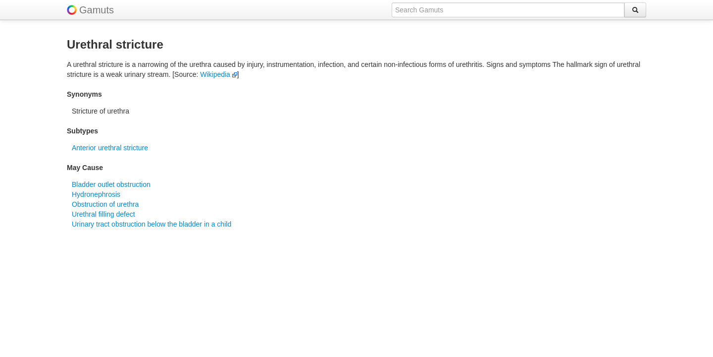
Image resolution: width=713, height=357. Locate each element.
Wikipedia (218, 74)
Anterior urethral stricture (110, 148)
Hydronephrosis (96, 194)
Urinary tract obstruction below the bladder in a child (151, 224)
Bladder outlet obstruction (111, 184)
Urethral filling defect (103, 214)
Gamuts (96, 9)
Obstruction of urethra (105, 204)
